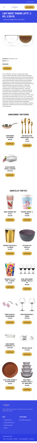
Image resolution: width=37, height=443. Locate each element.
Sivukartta (31, 439)
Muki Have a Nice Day (27, 348)
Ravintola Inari (8, 420)
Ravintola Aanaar (9, 425)
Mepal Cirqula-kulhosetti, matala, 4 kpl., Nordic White (27, 381)
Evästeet (16, 439)
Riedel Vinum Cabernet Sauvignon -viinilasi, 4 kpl (27, 280)
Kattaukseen (12, 58)
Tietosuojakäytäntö (23, 439)
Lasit (16, 58)
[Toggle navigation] (4, 7)
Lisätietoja (7, 68)
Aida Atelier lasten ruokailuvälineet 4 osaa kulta (27, 137)
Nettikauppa (29, 7)
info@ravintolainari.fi (30, 1)
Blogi (6, 428)
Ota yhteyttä (10, 439)
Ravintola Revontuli (9, 422)
